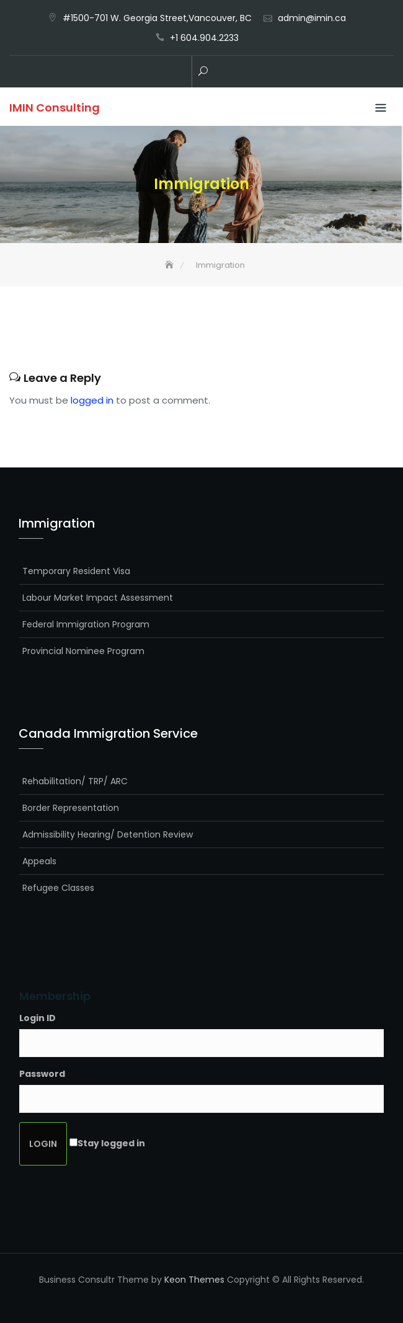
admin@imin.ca (312, 18)
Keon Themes (194, 1279)
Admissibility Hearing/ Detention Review (107, 834)
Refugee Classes (58, 888)
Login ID (37, 1018)
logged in (92, 400)
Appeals (39, 861)
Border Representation (70, 808)
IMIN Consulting (54, 107)
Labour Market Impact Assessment (97, 597)
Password (42, 1074)
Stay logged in (111, 1143)
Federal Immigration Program (85, 624)
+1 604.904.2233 (204, 38)
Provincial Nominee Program (83, 651)
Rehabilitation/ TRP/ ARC (75, 781)
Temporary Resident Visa (76, 571)
